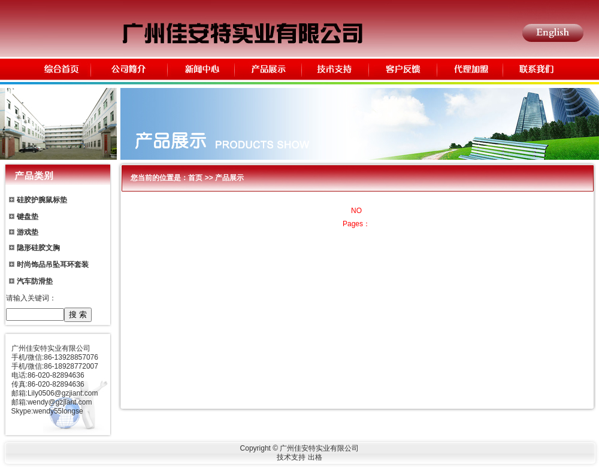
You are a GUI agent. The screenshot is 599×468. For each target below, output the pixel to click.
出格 (315, 457)
